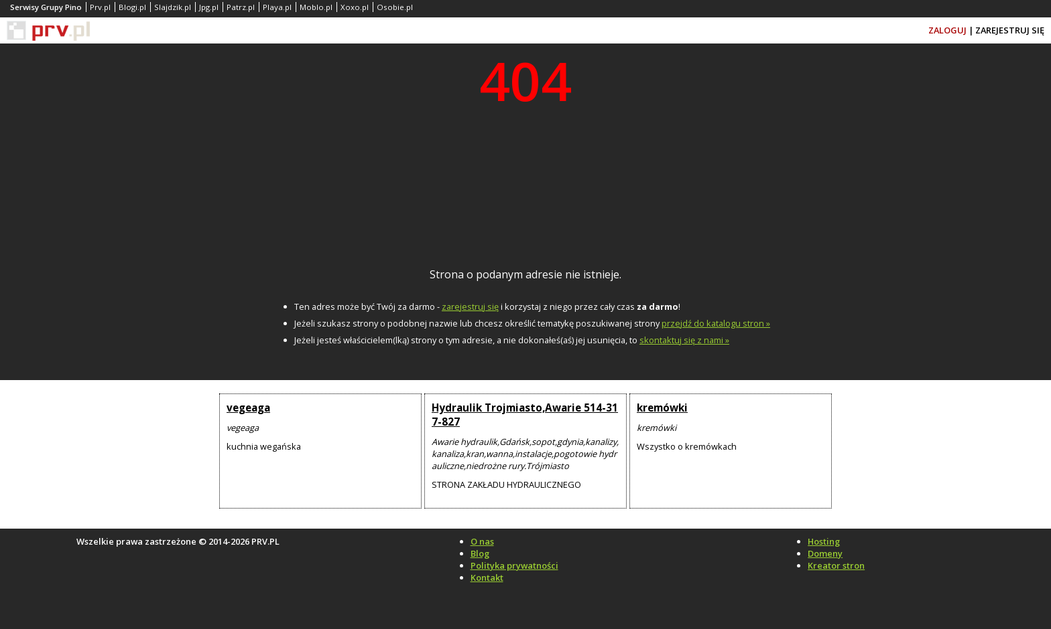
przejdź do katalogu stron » (716, 323)
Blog (480, 553)
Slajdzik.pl (172, 7)
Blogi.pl (132, 7)
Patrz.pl (241, 7)
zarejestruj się (470, 306)
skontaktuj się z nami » (684, 340)
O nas (482, 541)
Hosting (824, 541)
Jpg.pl (209, 7)
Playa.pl (277, 7)
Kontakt (487, 577)
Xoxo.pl (355, 7)
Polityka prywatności (514, 565)
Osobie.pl (395, 7)
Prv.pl (100, 7)
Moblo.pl (316, 7)
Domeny (825, 553)
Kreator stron (836, 565)
